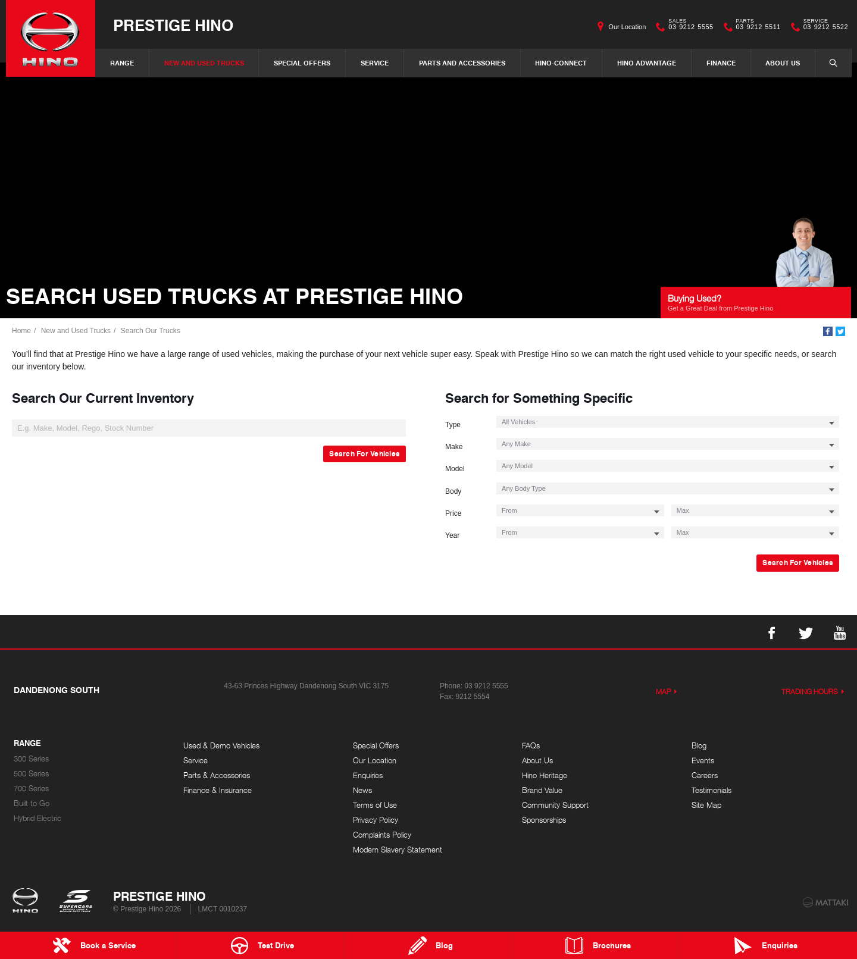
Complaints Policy (382, 834)
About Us (782, 62)
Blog (699, 745)
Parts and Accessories (462, 62)
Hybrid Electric (37, 818)
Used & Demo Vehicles (221, 745)
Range (122, 62)
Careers (705, 775)
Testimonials (711, 790)
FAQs (531, 745)
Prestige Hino (173, 24)
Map (663, 691)
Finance (721, 62)
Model (455, 469)
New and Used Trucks (204, 62)
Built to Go (31, 803)
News (362, 790)
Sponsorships (544, 820)
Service (375, 62)
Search (827, 62)
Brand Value (542, 790)
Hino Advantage (646, 62)
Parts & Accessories (216, 775)
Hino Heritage (544, 775)
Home (21, 331)
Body (453, 491)
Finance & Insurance (217, 790)
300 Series (31, 758)
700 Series (31, 788)
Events (703, 760)
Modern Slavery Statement (397, 849)
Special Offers (302, 62)
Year (452, 535)
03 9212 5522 (823, 27)
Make (453, 447)
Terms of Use (375, 805)
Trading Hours (810, 691)
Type (453, 425)
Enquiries (368, 775)
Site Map (706, 805)
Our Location (627, 26)
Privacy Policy (375, 820)
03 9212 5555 (688, 27)
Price (453, 513)
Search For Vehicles (364, 453)
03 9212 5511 (756, 27)
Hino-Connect (561, 62)
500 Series (31, 773)
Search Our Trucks (150, 331)
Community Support (555, 805)
